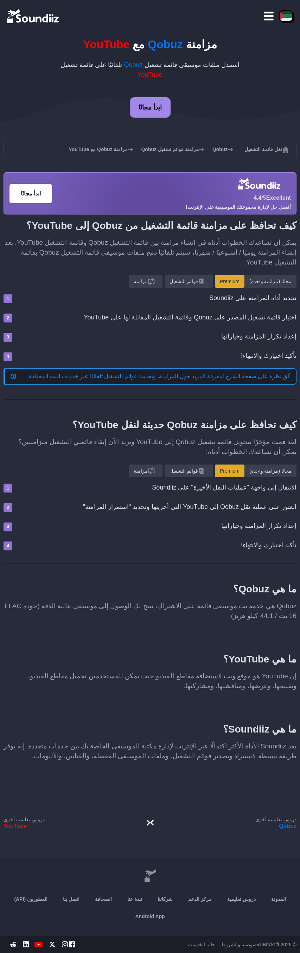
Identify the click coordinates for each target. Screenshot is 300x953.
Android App (150, 916)
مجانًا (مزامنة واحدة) (270, 281)
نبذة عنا (134, 899)
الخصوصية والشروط (242, 944)
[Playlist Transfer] (33, 16)
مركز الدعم (200, 899)
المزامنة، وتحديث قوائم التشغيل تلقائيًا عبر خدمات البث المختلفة (103, 376)
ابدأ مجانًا (150, 107)
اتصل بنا (71, 899)
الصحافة (103, 899)
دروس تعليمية (241, 899)
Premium (230, 281)
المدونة (278, 899)
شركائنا (165, 899)
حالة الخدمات (201, 944)
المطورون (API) (30, 899)
